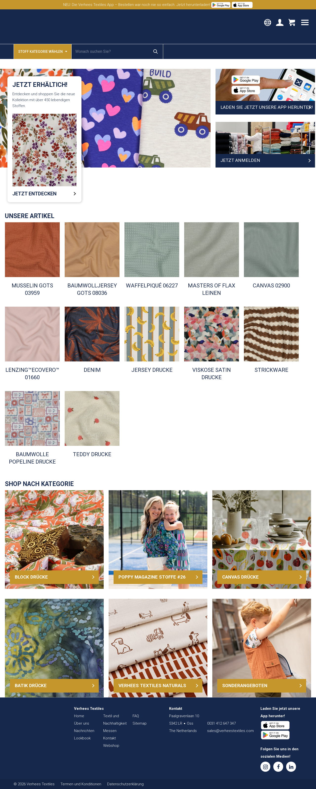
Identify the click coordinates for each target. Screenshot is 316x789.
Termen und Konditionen (80, 784)
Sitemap (140, 723)
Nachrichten (84, 731)
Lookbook (82, 738)
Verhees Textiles (26, 26)
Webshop (111, 745)
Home (79, 716)
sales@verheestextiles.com (230, 731)
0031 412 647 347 (221, 723)
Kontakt (109, 738)
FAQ (136, 716)
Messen (110, 731)
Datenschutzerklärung (125, 784)
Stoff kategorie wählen (42, 51)
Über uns (81, 723)
